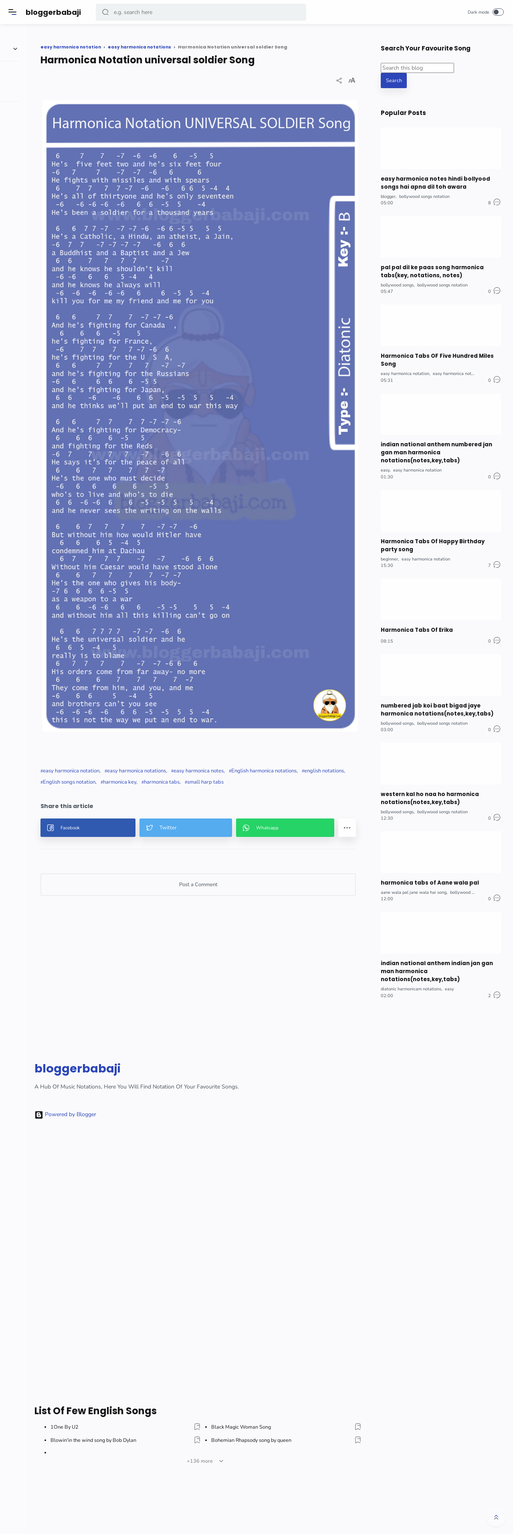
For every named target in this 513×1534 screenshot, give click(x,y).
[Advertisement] (231, 873)
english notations (199, 660)
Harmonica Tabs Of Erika (415, 620)
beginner (389, 550)
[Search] (202, 12)
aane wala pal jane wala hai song (413, 879)
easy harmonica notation (135, 649)
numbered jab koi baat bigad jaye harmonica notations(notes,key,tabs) (434, 699)
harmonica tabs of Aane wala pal (427, 869)
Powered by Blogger (129, 1004)
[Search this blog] (417, 68)
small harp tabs (168, 671)
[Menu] (14, 12)
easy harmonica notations (200, 649)
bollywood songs (397, 282)
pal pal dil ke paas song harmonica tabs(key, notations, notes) (429, 269)
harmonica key (303, 660)
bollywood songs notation (424, 195)
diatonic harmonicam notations (411, 973)
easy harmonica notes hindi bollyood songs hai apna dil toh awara (433, 182)
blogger (388, 195)
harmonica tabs (124, 671)
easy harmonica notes (262, 649)
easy (385, 463)
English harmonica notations (139, 660)
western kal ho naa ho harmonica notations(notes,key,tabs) (428, 786)
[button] (107, 12)
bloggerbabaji (55, 12)
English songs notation (253, 660)
